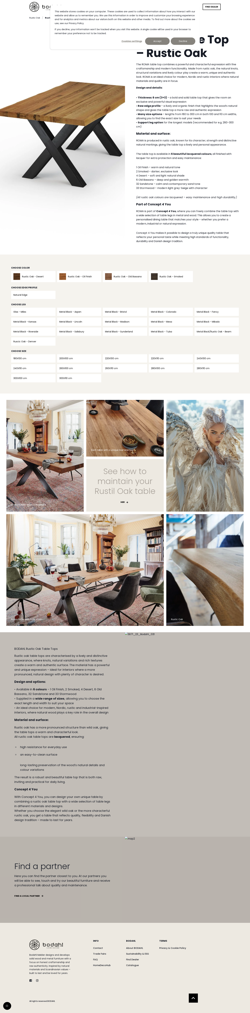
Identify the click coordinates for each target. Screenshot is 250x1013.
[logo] (46, 945)
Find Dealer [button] (211, 6)
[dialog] (125, 27)
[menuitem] (107, 942)
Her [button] (123, 502)
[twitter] (31, 980)
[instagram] (36, 980)
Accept (157, 41)
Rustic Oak (34, 17)
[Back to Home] (45, 7)
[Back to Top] (193, 998)
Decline (183, 41)
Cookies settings (131, 41)
